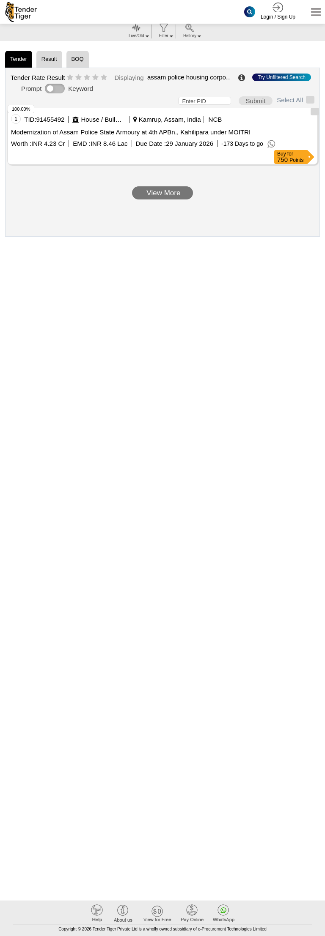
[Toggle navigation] (313, 12)
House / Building (102, 119)
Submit (256, 100)
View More (163, 193)
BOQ (78, 59)
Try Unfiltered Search (282, 77)
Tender (18, 59)
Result (49, 59)
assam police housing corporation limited (204, 77)
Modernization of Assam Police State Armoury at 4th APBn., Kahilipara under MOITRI (131, 132)
